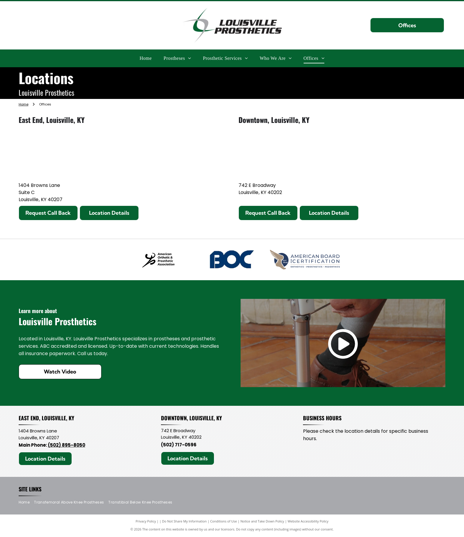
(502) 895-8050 (66, 446)
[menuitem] (146, 58)
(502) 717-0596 (178, 445)
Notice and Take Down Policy (262, 522)
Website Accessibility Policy (308, 522)
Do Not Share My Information (184, 522)
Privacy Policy (146, 522)
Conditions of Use (223, 522)
